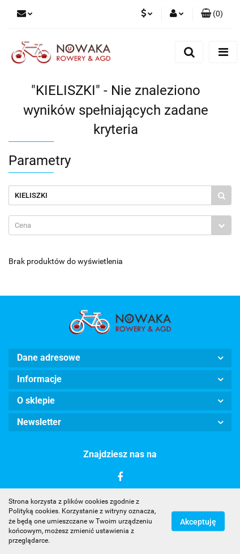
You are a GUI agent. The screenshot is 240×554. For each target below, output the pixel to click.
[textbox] (110, 225)
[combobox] (120, 225)
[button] (212, 14)
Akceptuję (198, 521)
